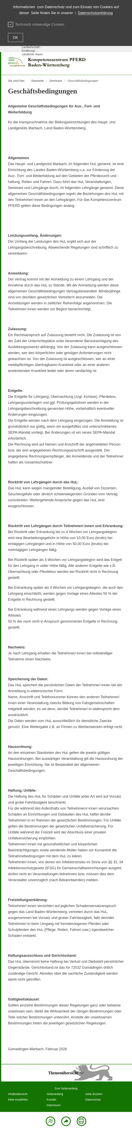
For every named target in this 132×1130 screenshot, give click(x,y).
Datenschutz (93, 1099)
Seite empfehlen (18, 1099)
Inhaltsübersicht (17, 1094)
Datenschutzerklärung (95, 13)
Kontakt (51, 1099)
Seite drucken (93, 1094)
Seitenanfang (55, 1094)
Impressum (53, 1105)
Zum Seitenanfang (66, 1088)
